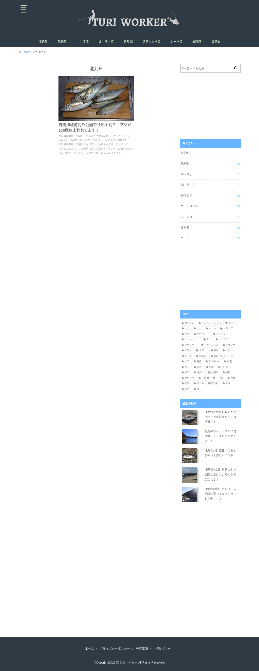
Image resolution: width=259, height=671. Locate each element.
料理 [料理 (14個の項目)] (229, 361)
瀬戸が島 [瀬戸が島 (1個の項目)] (189, 378)
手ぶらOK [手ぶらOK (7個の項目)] (214, 361)
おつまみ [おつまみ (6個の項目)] (189, 323)
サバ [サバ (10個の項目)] (187, 334)
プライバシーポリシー (115, 648)
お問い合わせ (163, 648)
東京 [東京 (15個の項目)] (199, 367)
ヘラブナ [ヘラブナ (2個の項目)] (230, 345)
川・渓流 (82, 41)
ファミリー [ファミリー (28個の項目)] (191, 345)
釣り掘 (128, 41)
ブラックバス (151, 41)
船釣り (62, 41)
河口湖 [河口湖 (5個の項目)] (224, 367)
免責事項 (142, 648)
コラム (215, 41)
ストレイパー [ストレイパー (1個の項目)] (192, 339)
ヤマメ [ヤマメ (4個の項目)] (188, 350)
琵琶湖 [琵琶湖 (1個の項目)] (205, 378)
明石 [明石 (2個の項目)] (187, 367)
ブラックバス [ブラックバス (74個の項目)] (211, 345)
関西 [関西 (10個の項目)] (187, 389)
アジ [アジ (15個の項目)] (187, 328)
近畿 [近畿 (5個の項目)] (232, 378)
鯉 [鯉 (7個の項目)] (198, 389)
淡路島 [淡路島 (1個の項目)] (215, 372)
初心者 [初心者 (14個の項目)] (188, 356)
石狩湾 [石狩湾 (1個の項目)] (219, 378)
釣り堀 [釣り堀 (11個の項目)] (200, 383)
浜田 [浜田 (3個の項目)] (187, 372)
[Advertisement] (210, 105)
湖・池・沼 (106, 41)
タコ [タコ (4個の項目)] (208, 339)
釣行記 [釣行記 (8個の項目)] (215, 383)
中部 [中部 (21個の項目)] (215, 350)
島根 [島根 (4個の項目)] (199, 361)
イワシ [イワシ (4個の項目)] (212, 328)
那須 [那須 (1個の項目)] (187, 383)
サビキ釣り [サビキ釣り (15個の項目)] (203, 334)
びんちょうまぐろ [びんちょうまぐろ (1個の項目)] (211, 323)
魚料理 (196, 41)
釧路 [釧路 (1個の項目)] (228, 383)
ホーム (89, 648)
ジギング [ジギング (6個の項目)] (221, 334)
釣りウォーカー (126, 662)
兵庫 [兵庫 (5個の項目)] (227, 350)
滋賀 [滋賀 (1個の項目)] (228, 372)
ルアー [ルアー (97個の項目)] (202, 350)
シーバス (176, 41)
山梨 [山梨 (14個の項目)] (187, 361)
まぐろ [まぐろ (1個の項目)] (232, 323)
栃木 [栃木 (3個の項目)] (211, 367)
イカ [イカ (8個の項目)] (199, 328)
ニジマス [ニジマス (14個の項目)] (223, 339)
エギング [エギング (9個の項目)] (228, 328)
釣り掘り (186, 195)
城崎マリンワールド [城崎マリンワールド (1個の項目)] (225, 356)
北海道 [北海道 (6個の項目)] (202, 356)
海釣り (43, 41)
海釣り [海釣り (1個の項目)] (200, 372)
